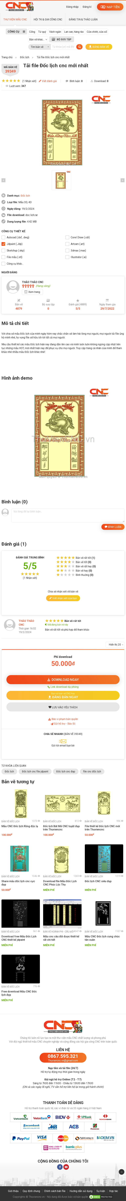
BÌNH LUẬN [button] (113, 527)
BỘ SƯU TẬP (64, 39)
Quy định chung (31, 1191)
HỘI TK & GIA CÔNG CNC (48, 19)
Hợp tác (113, 1191)
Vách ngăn (55, 31)
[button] (63, 695)
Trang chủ (6, 57)
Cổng (32, 31)
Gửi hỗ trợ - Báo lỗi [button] (63, 723)
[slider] (10, 80)
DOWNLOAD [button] (63, 680)
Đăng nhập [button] (72, 6)
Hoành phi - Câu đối (58, 931)
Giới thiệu (13, 1191)
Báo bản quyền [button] (63, 719)
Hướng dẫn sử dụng (81, 1191)
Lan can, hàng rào (74, 31)
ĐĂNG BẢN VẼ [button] (99, 46)
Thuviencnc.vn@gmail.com (63, 1060)
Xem (34, 292)
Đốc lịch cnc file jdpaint (35, 771)
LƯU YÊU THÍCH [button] (63, 707)
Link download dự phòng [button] (63, 686)
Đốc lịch (25, 195)
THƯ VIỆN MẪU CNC (15, 19)
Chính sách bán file (54, 1191)
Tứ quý (42, 31)
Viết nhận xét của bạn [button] (63, 598)
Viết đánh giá (48, 81)
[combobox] (39, 46)
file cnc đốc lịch (92, 771)
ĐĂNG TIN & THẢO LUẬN (83, 19)
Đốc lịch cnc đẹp (65, 771)
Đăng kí (87, 6)
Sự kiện (100, 1191)
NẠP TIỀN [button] (110, 7)
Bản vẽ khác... (36, 39)
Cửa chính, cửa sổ (97, 31)
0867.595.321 (63, 1056)
